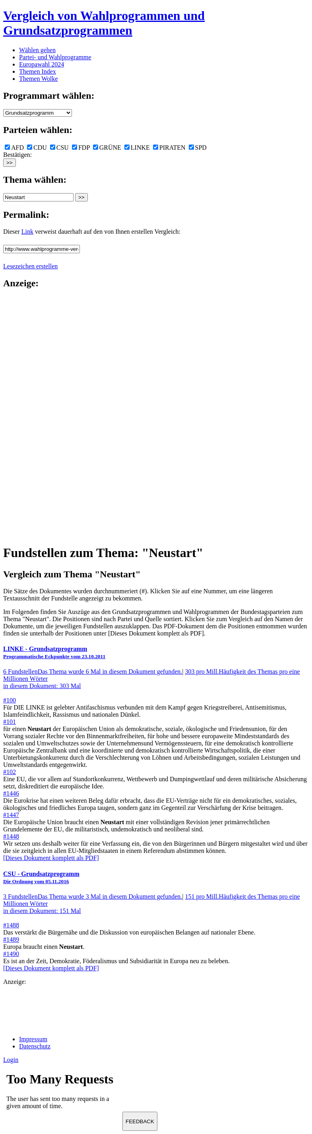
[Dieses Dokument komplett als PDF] (51, 857)
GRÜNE (107, 147)
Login (10, 1059)
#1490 (11, 953)
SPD (198, 147)
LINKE (137, 147)
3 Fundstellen (92, 896)
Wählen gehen (37, 50)
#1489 (11, 939)
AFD (14, 147)
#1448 (11, 836)
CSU (59, 147)
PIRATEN (169, 147)
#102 (9, 771)
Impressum (33, 1039)
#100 (9, 700)
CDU (37, 147)
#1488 (11, 925)
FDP (81, 147)
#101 (9, 721)
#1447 (11, 814)
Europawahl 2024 (41, 64)
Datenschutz (34, 1046)
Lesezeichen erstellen (30, 266)
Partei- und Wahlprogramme (55, 57)
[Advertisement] (35, 416)
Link (27, 231)
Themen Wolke (38, 78)
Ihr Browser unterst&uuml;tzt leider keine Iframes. (62, 1093)
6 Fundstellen (92, 671)
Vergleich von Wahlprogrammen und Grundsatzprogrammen (104, 22)
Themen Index (37, 71)
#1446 (11, 793)
